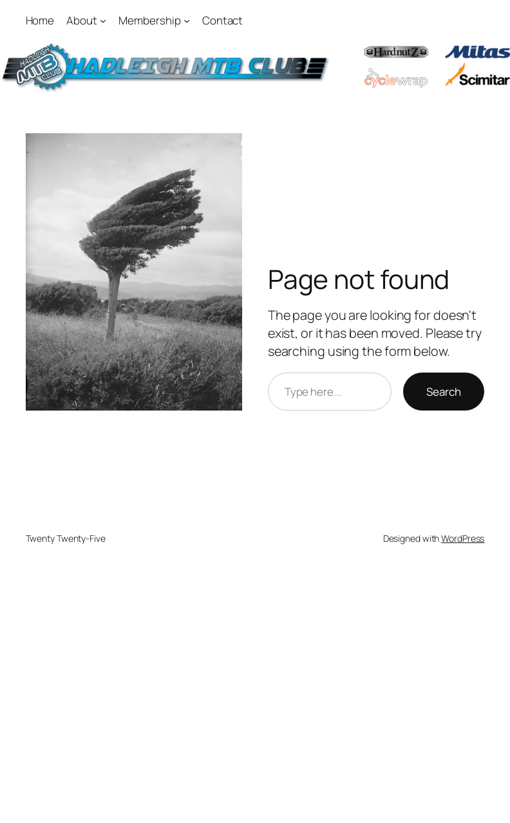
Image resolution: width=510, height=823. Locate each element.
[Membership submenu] (187, 20)
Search (443, 391)
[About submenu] (103, 20)
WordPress (462, 538)
